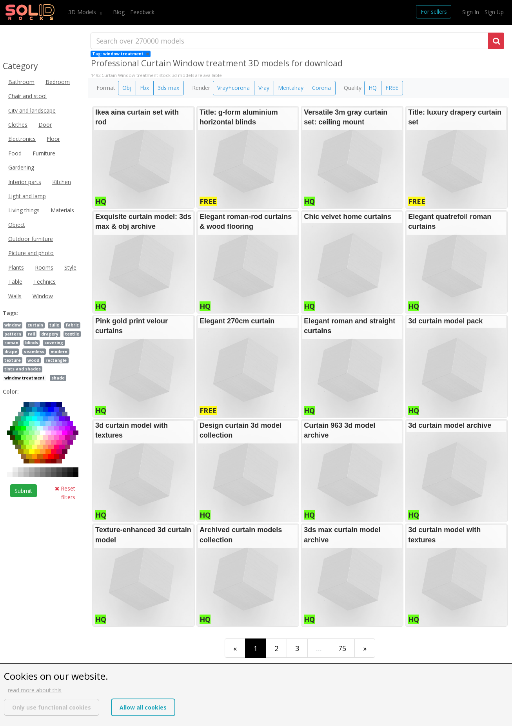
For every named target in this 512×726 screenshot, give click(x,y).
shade (58, 378)
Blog (119, 12)
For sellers (434, 11)
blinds (31, 342)
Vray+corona (233, 87)
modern (59, 351)
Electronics (22, 138)
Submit (23, 490)
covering (53, 342)
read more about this (35, 690)
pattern (12, 334)
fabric (72, 325)
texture (12, 360)
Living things (24, 210)
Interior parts (24, 182)
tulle (54, 325)
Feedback (142, 12)
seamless (34, 351)
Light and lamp (27, 196)
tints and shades (22, 369)
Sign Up (494, 12)
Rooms (44, 267)
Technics (44, 281)
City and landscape (32, 110)
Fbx (144, 87)
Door (45, 124)
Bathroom (21, 82)
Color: (11, 391)
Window (43, 296)
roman (11, 342)
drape (10, 351)
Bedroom (57, 82)
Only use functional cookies (51, 707)
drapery (49, 334)
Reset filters (65, 493)
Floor (53, 138)
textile (72, 334)
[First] (235, 648)
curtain (35, 325)
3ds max (168, 87)
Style (70, 267)
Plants (16, 267)
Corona (321, 87)
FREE (391, 87)
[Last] (364, 648)
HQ (373, 87)
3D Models (83, 12)
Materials (62, 210)
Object (16, 224)
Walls (15, 296)
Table (15, 281)
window (12, 325)
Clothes (17, 124)
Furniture (44, 153)
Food (15, 153)
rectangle (56, 360)
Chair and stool (27, 96)
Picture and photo (31, 253)
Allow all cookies (143, 707)
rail (31, 334)
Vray (263, 87)
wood (33, 360)
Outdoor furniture (30, 239)
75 (342, 648)
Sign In (470, 12)
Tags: (10, 313)
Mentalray (290, 87)
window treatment (24, 378)
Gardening (21, 167)
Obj (126, 87)
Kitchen (61, 182)
